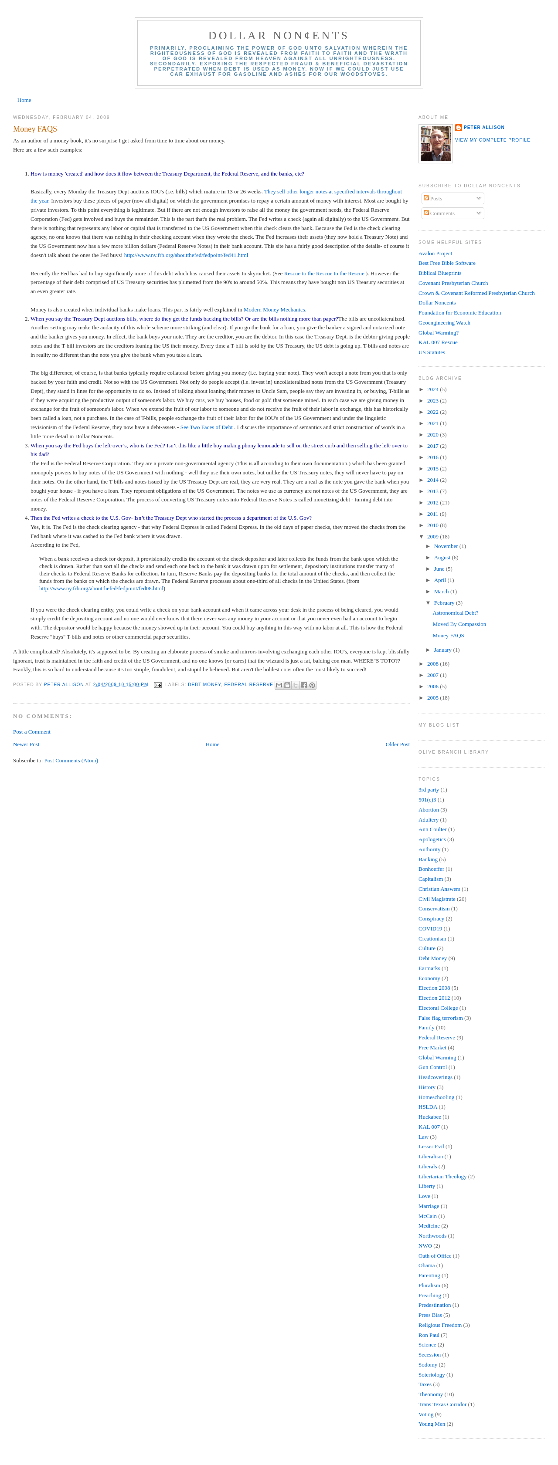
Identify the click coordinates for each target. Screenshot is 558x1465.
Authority (429, 849)
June (440, 568)
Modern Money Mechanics (274, 309)
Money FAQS (448, 635)
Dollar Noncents (437, 302)
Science (427, 1344)
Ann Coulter (432, 829)
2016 (433, 457)
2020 (433, 434)
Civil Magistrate (437, 899)
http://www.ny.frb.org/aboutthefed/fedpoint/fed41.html (186, 255)
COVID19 (430, 928)
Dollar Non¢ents (279, 35)
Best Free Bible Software (447, 263)
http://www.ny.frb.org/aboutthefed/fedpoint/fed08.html (101, 588)
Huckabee (429, 1116)
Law (423, 1136)
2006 (433, 686)
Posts (433, 198)
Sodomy (427, 1364)
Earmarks (429, 968)
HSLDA (427, 1106)
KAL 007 (429, 1126)
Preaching (429, 1295)
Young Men (431, 1424)
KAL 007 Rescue (438, 342)
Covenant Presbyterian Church (453, 283)
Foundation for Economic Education (459, 312)
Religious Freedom (440, 1325)
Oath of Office (435, 1255)
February (445, 602)
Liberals (427, 1166)
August (443, 557)
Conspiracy (431, 918)
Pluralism (429, 1285)
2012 (433, 502)
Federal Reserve (248, 684)
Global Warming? (438, 332)
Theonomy (430, 1394)
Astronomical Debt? (455, 612)
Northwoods (432, 1235)
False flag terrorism (440, 1018)
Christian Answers (439, 889)
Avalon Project (435, 253)
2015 (433, 468)
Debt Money (204, 684)
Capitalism (430, 879)
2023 (433, 400)
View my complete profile (493, 140)
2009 (433, 536)
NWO (425, 1245)
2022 (433, 412)
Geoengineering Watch (444, 322)
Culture (427, 948)
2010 (433, 525)
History (427, 1087)
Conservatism (434, 908)
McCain (427, 1216)
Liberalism (430, 1156)
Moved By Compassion (459, 624)
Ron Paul (428, 1335)
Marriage (428, 1206)
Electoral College (438, 1008)
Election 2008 (434, 988)
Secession (429, 1354)
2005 (433, 697)
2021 (433, 423)
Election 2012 (434, 998)
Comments (439, 213)
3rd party (428, 789)
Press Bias (430, 1315)
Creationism (432, 938)
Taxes (425, 1384)
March (442, 591)
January (443, 649)
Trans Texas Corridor (442, 1404)
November (446, 546)
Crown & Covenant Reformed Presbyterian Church (476, 293)
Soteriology (431, 1374)
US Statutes (431, 352)
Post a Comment (32, 731)
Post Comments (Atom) (71, 760)
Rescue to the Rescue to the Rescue (324, 273)
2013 (433, 491)
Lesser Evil (431, 1146)
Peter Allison (484, 127)
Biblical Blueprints (440, 273)
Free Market (432, 1047)
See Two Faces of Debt (207, 427)
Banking (428, 859)
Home (24, 100)
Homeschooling (436, 1097)
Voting (425, 1414)
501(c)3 (427, 799)
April (441, 580)
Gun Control (432, 1067)
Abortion (428, 809)
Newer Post (26, 744)
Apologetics (432, 839)
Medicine (429, 1225)
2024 (433, 389)
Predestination (434, 1305)
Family (426, 1027)
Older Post (398, 744)
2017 (433, 446)
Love (424, 1196)
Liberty (426, 1186)
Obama (426, 1265)
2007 (433, 675)
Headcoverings (435, 1077)
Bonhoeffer (431, 869)
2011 (433, 514)
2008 (433, 663)
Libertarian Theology (442, 1176)
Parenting (429, 1275)
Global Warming (437, 1057)
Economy (429, 978)
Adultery (428, 819)
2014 (433, 480)
